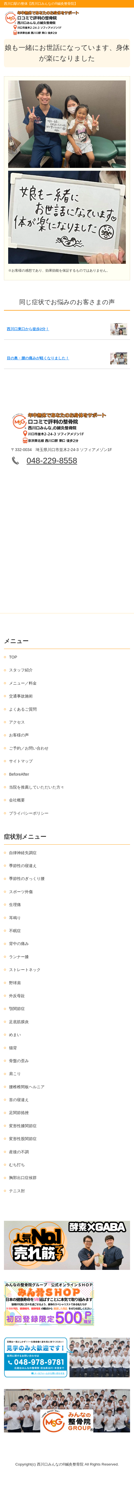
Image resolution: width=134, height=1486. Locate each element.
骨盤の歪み (19, 1061)
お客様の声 (19, 735)
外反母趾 (17, 995)
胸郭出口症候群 (23, 1177)
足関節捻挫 (19, 1112)
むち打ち (17, 1165)
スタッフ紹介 (21, 670)
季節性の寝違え (23, 865)
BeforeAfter (19, 774)
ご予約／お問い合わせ (29, 748)
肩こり (15, 1073)
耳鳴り (15, 918)
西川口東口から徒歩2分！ (28, 329)
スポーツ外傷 (21, 891)
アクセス (17, 722)
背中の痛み (19, 943)
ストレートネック (25, 969)
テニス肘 (17, 1191)
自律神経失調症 (23, 853)
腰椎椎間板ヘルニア (27, 1087)
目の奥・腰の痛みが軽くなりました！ (38, 358)
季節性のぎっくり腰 (27, 878)
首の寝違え (19, 1099)
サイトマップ (21, 761)
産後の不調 (19, 1152)
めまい (15, 1034)
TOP (13, 657)
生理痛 (15, 904)
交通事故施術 (21, 696)
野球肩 (15, 983)
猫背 (13, 1048)
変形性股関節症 (23, 1138)
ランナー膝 (19, 957)
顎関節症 (17, 1008)
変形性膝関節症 (23, 1126)
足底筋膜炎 (19, 1022)
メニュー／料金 (23, 683)
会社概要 (17, 800)
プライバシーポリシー (29, 813)
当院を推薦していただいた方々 (36, 787)
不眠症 (15, 930)
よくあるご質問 (23, 709)
